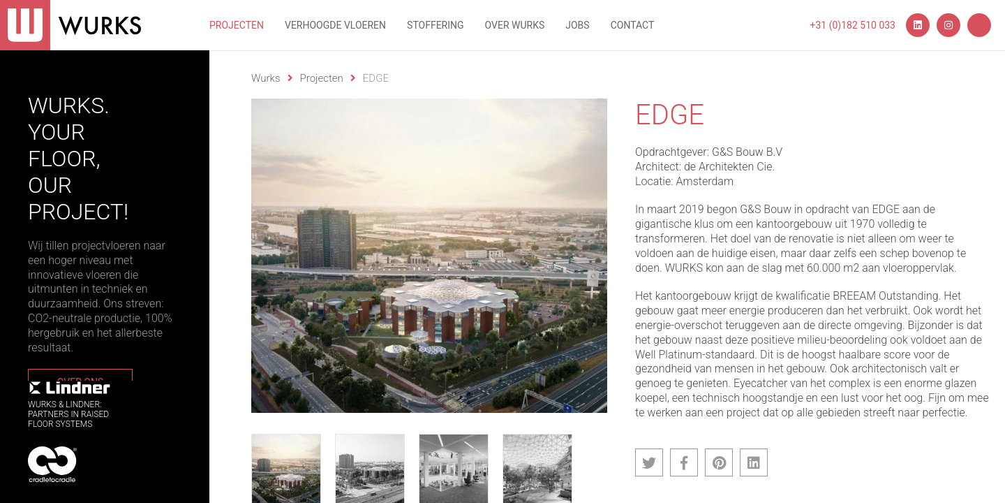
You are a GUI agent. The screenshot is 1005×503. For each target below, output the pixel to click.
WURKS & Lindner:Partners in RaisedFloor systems (70, 405)
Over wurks (515, 25)
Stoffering (435, 25)
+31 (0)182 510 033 (852, 25)
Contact (633, 25)
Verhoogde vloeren (335, 25)
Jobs (577, 25)
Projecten (236, 25)
